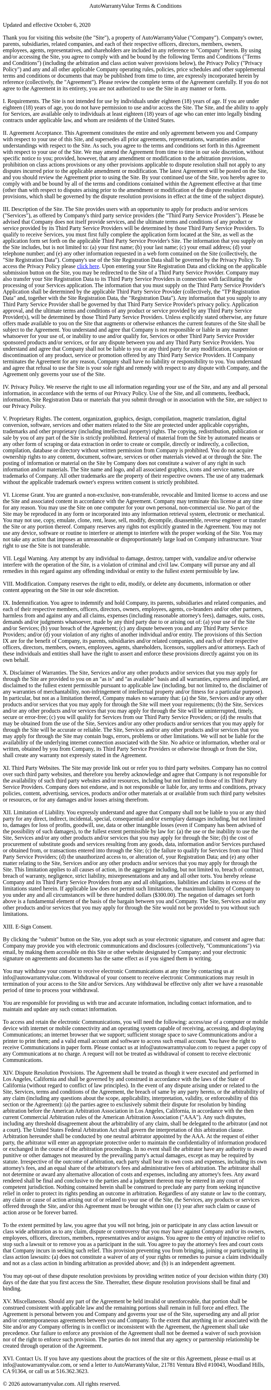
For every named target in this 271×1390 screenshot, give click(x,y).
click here (88, 266)
